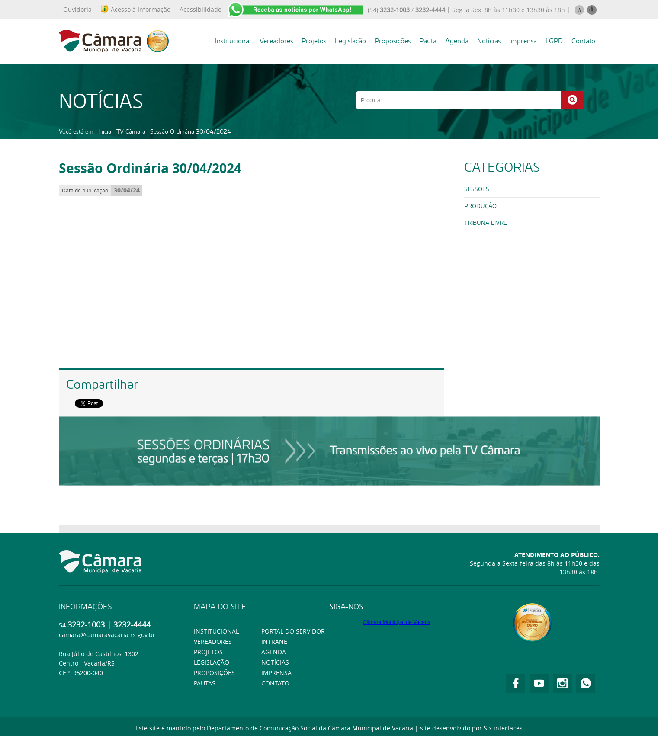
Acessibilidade (200, 9)
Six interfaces (503, 728)
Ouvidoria (77, 9)
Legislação (350, 41)
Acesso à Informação (135, 9)
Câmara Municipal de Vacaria (396, 622)
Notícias (489, 41)
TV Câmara (130, 131)
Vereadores (276, 41)
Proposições (393, 41)
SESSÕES (476, 189)
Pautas (204, 683)
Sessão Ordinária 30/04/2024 (190, 131)
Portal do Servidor (293, 631)
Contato (583, 41)
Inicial (105, 131)
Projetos (314, 41)
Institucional (233, 41)
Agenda (457, 41)
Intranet (276, 641)
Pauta (428, 41)
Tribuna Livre (485, 223)
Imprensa (523, 41)
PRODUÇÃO (480, 206)
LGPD (554, 41)
